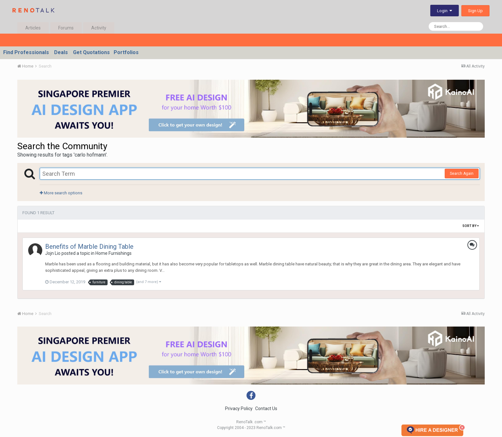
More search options (61, 192)
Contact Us (266, 408)
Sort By (470, 226)
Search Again (462, 173)
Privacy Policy (239, 408)
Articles (33, 27)
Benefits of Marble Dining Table (89, 246)
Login (444, 10)
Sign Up (475, 10)
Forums (66, 27)
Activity (98, 27)
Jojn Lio (53, 253)
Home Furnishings (113, 253)
